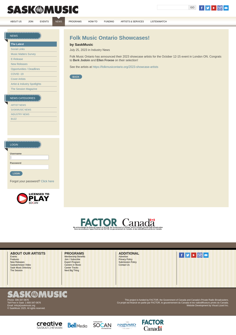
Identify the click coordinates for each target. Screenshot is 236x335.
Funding (109, 21)
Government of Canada (174, 300)
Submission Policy (128, 262)
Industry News (20, 114)
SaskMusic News (21, 109)
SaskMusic (42, 10)
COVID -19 (17, 73)
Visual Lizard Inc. (220, 305)
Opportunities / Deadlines (25, 69)
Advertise (123, 256)
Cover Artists (18, 78)
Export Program (72, 262)
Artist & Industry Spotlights (26, 83)
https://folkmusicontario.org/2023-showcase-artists (125, 66)
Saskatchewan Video (20, 265)
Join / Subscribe (72, 259)
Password (15, 163)
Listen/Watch (158, 21)
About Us (16, 21)
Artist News (18, 105)
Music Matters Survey (23, 54)
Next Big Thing (72, 270)
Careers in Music (73, 265)
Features (14, 259)
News (58, 21)
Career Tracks (71, 267)
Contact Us (124, 265)
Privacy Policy (126, 259)
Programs (75, 21)
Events (44, 21)
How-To (93, 21)
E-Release (17, 59)
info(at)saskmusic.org (24, 305)
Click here (47, 181)
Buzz (14, 119)
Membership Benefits (75, 256)
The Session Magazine (24, 88)
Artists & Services (132, 21)
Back (75, 76)
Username (16, 153)
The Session (16, 270)
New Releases (19, 64)
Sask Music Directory (20, 267)
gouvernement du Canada (176, 302)
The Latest (17, 44)
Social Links (18, 49)
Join (30, 21)
